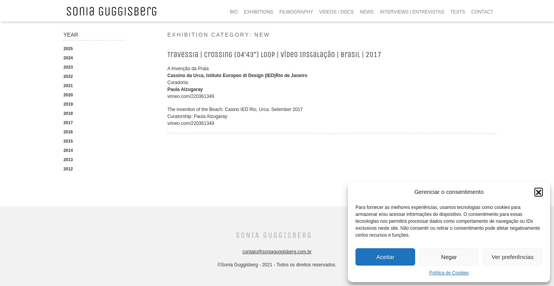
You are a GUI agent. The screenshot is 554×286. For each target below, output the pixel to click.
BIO (234, 12)
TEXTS (457, 12)
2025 (68, 48)
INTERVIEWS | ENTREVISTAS (412, 12)
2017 (68, 122)
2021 (68, 85)
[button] (538, 192)
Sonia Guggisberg (273, 235)
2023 (68, 67)
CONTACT (482, 12)
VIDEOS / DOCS (336, 12)
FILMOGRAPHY (296, 12)
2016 (68, 132)
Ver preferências (513, 257)
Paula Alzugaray (185, 89)
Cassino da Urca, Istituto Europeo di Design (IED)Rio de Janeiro (237, 75)
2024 (68, 58)
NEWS (367, 12)
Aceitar (385, 257)
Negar (449, 257)
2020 (68, 95)
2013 (68, 159)
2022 (68, 76)
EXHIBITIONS (258, 12)
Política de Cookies (449, 273)
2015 (68, 141)
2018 (68, 113)
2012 (68, 169)
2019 (68, 104)
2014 (68, 150)
